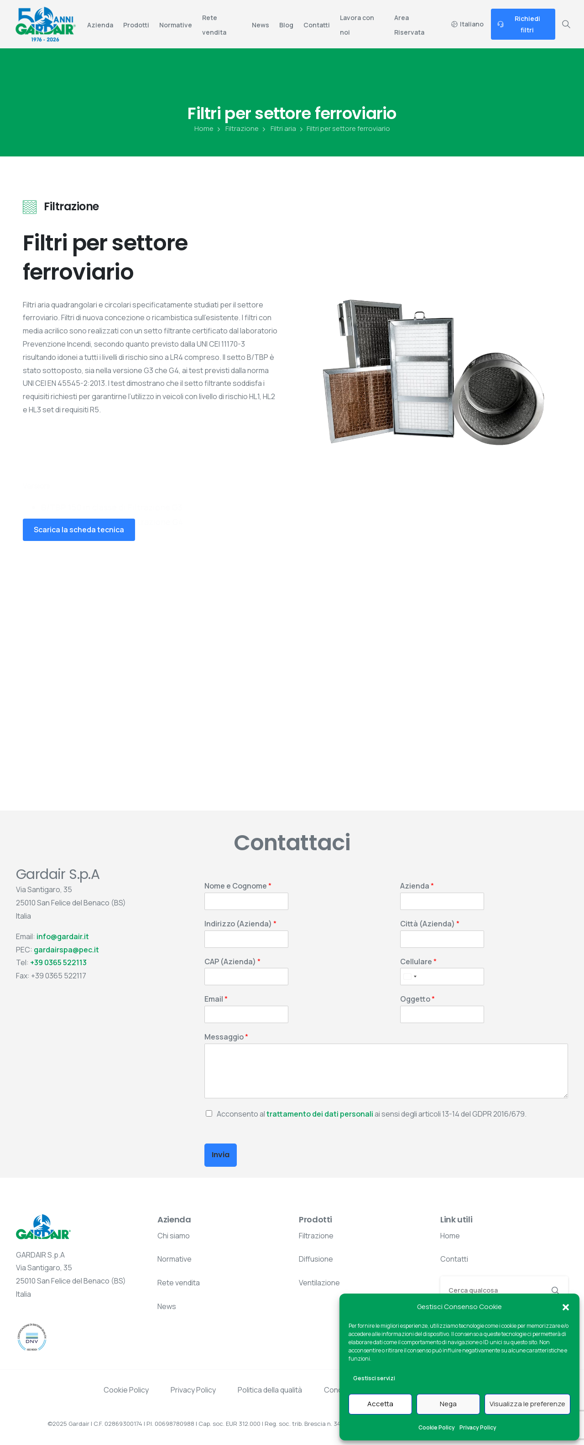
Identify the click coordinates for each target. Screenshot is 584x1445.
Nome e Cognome (237, 886)
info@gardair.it (62, 936)
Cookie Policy (436, 1427)
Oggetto (417, 999)
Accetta (380, 1404)
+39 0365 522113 (58, 962)
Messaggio (226, 1037)
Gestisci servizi (374, 1378)
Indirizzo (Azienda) (240, 924)
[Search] (491, 1290)
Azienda (417, 886)
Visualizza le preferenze (527, 1404)
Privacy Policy (477, 1427)
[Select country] (409, 976)
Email (216, 999)
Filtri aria (278, 128)
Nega (448, 1404)
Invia (220, 1154)
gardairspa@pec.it (66, 950)
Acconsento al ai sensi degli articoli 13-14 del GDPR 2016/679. (372, 1114)
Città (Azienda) (429, 924)
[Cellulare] (442, 976)
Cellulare (418, 962)
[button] (565, 1306)
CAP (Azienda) (232, 962)
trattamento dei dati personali (319, 1114)
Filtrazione (237, 128)
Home (204, 128)
